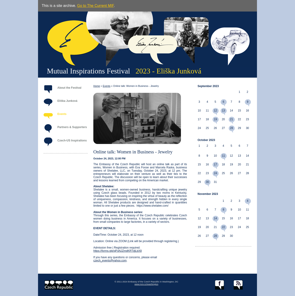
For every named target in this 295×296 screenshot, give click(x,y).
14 (215, 218)
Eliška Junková (67, 101)
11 (223, 155)
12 (215, 110)
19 (215, 119)
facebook (219, 285)
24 (215, 173)
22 (223, 227)
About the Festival (69, 87)
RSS (238, 285)
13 (223, 110)
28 (231, 128)
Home (96, 86)
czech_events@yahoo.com (110, 260)
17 (215, 164)
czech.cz (59, 285)
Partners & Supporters (72, 127)
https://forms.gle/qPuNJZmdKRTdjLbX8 (117, 250)
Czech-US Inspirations (72, 140)
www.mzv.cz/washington (146, 284)
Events (61, 114)
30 (207, 182)
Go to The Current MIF (95, 6)
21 (231, 119)
